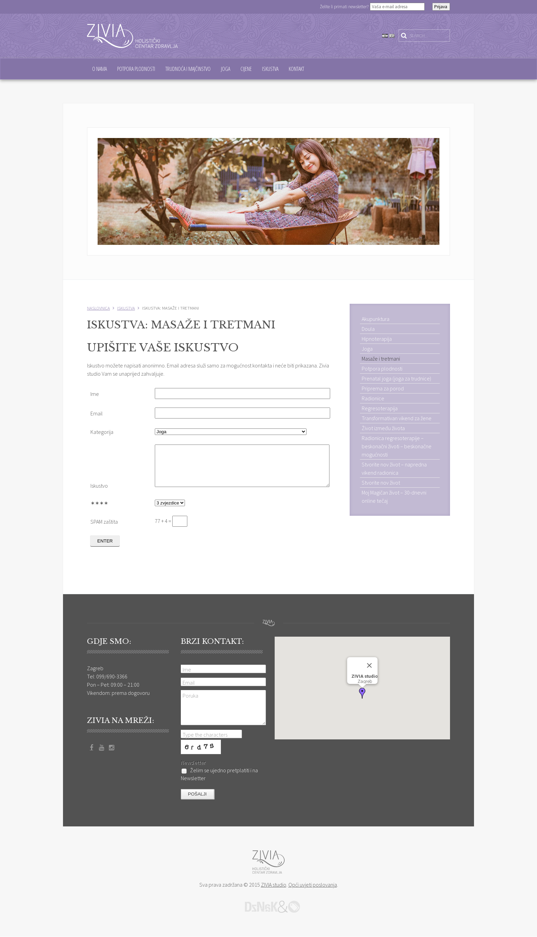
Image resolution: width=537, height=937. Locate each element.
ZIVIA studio (273, 885)
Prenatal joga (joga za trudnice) (396, 378)
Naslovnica (98, 308)
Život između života (383, 428)
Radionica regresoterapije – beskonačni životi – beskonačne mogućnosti (397, 446)
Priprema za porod (383, 388)
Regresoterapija (380, 408)
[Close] (369, 665)
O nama (99, 69)
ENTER (105, 549)
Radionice (373, 398)
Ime (94, 393)
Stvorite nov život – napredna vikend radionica (394, 468)
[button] (362, 693)
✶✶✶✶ (99, 511)
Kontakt (296, 69)
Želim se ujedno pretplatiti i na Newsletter (219, 774)
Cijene (246, 69)
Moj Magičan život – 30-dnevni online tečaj (394, 496)
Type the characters (205, 735)
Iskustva (270, 69)
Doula (368, 328)
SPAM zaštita (104, 529)
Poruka (190, 695)
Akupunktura (375, 318)
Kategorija (101, 431)
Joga (225, 69)
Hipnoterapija (377, 338)
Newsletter (193, 762)
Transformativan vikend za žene (397, 418)
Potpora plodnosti (136, 69)
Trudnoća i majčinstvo (188, 69)
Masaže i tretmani (381, 358)
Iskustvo (99, 493)
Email (96, 413)
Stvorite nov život (381, 482)
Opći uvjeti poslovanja (312, 885)
